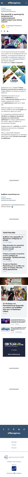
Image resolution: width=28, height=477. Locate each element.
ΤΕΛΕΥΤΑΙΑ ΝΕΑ (9, 233)
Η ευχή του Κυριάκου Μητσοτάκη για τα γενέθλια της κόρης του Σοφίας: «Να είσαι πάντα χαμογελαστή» (13, 266)
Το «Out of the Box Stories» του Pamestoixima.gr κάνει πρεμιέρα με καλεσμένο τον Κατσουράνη (18, 321)
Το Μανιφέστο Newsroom (14, 25)
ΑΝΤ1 (17, 59)
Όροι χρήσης (14, 442)
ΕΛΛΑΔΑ (3, 8)
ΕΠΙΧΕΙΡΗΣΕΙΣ (18, 332)
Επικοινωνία (14, 447)
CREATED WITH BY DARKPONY (14, 473)
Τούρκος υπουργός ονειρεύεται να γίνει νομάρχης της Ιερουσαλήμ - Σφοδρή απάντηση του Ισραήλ (14, 256)
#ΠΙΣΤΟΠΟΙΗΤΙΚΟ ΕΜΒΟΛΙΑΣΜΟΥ (8, 11)
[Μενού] (2, 3)
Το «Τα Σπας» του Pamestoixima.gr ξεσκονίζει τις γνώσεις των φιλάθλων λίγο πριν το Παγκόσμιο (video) (13, 307)
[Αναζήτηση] (26, 3)
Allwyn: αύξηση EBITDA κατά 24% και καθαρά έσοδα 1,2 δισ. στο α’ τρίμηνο (18, 329)
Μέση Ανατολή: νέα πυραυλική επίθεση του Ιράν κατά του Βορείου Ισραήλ (13, 247)
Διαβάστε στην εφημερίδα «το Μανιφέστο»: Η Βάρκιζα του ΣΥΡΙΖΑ (13, 238)
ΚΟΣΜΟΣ (9, 250)
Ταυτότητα (14, 444)
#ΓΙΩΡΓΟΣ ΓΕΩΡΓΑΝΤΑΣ (6, 9)
